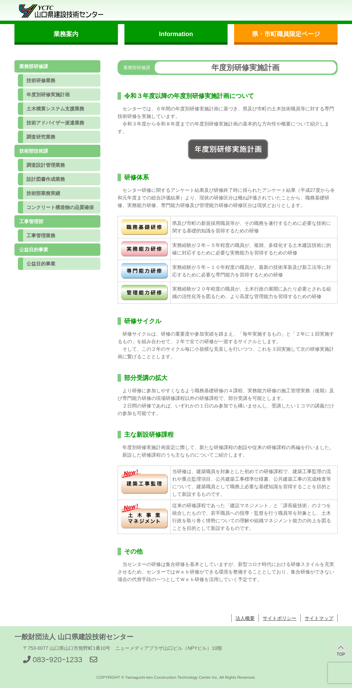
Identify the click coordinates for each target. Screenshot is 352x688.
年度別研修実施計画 (48, 94)
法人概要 (245, 618)
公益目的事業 (40, 263)
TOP (341, 654)
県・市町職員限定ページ (286, 34)
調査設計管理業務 (45, 165)
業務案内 (66, 34)
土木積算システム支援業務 (55, 108)
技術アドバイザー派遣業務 (55, 122)
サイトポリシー (279, 618)
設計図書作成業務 (45, 179)
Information (176, 34)
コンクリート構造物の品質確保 (60, 207)
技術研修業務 (40, 80)
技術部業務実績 (43, 193)
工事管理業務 (40, 235)
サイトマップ (319, 618)
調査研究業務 (40, 137)
